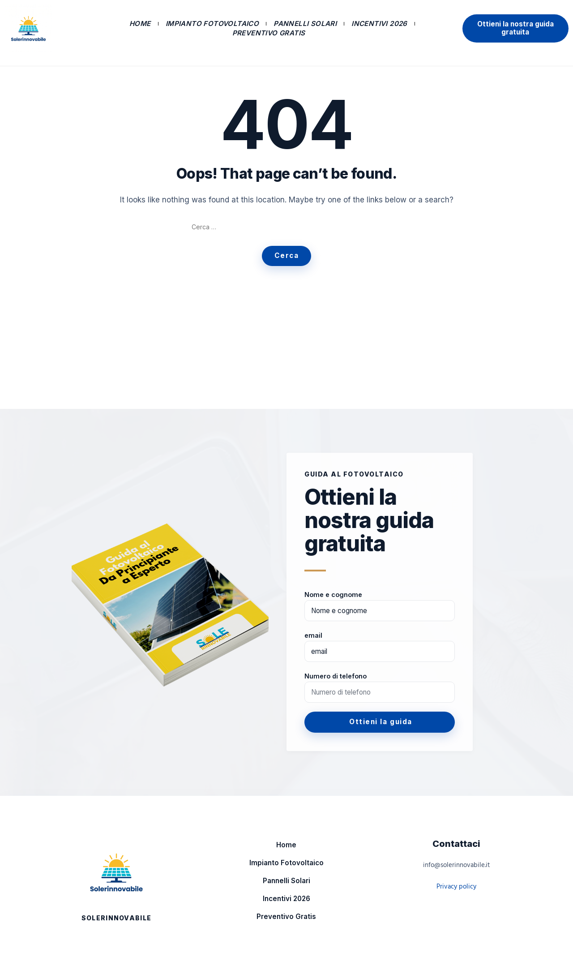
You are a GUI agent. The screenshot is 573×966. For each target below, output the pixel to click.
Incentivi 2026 (379, 23)
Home (140, 23)
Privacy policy (456, 886)
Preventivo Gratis (268, 33)
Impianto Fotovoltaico (212, 23)
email (313, 635)
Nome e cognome (333, 594)
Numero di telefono (335, 676)
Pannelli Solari (305, 23)
